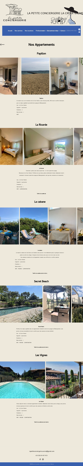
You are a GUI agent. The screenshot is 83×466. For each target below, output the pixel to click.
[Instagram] (79, 29)
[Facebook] (79, 32)
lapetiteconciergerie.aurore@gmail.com (41, 451)
